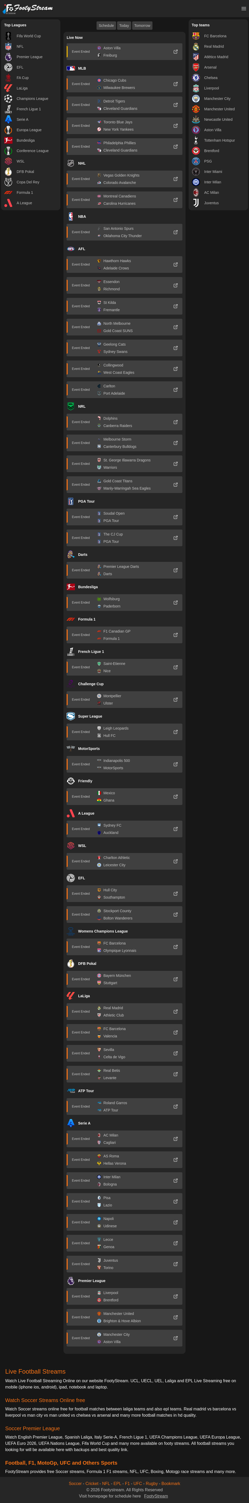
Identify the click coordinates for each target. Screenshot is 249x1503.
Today (124, 25)
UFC (137, 1483)
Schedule (106, 25)
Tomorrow (142, 25)
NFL (106, 1483)
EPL (117, 1483)
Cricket (91, 1483)
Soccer (75, 1483)
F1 (127, 1483)
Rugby (152, 1483)
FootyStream (156, 1496)
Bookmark (171, 1483)
